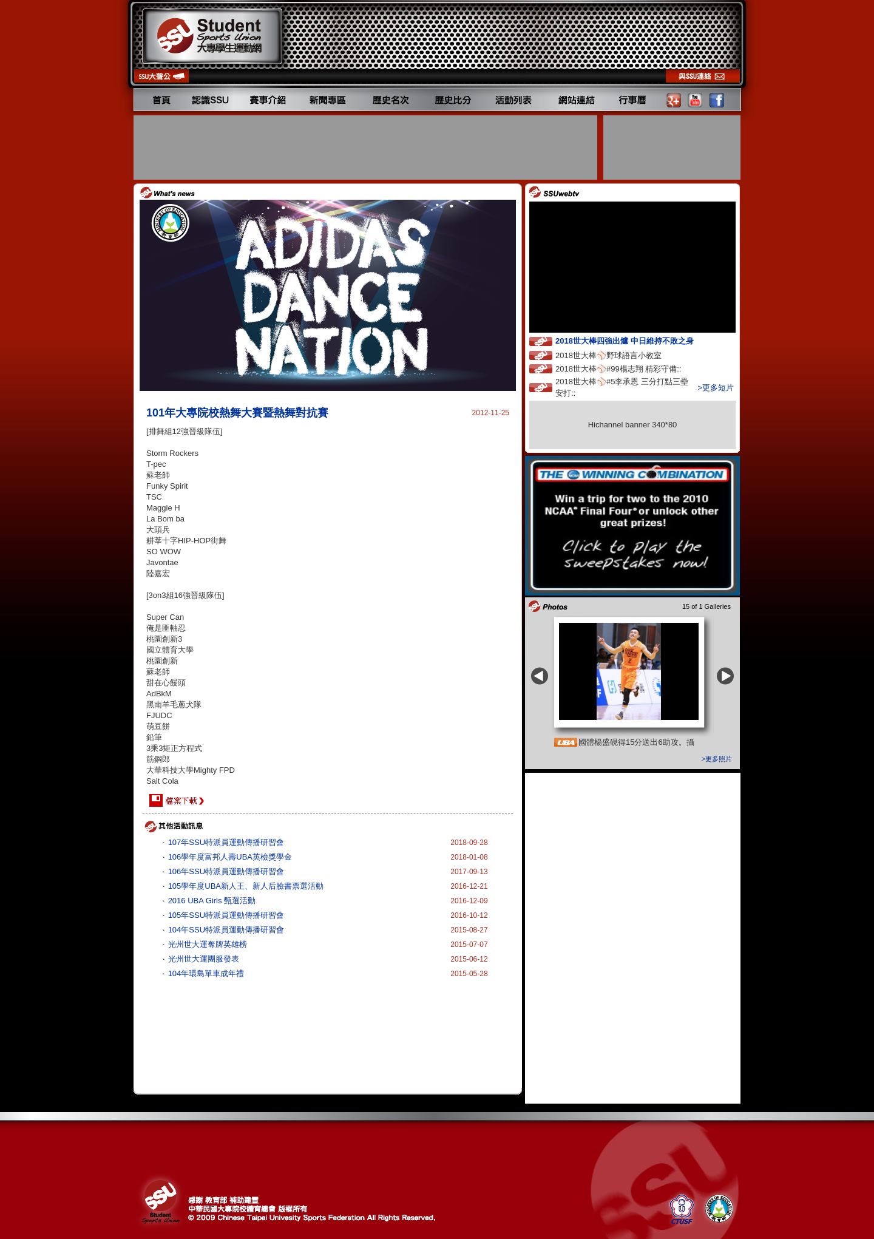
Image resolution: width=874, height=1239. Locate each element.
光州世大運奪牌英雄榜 (207, 944)
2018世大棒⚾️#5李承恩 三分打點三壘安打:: (621, 387)
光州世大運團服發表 (203, 958)
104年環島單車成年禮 (206, 973)
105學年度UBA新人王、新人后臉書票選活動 (246, 886)
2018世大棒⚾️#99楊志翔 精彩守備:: (629, 368)
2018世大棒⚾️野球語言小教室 (619, 355)
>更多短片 (715, 387)
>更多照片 (717, 758)
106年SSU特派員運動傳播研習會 (226, 871)
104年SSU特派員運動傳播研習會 (226, 929)
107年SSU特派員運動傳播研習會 (226, 842)
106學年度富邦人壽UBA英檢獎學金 (230, 856)
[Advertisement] (367, 147)
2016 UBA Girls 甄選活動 (212, 900)
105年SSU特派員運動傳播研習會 (226, 915)
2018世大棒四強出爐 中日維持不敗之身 (635, 340)
